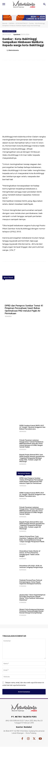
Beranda (4, 23)
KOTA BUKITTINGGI (22, 23)
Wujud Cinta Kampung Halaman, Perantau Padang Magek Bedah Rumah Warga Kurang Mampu (31, 611)
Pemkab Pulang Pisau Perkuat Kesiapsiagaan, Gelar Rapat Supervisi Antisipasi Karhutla (30, 582)
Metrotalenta (14, 50)
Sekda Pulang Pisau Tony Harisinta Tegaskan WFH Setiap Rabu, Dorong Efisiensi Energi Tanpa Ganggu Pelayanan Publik (31, 538)
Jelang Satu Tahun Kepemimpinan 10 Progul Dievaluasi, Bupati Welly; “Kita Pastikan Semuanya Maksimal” (32, 597)
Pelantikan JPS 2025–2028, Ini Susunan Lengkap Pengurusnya (31, 566)
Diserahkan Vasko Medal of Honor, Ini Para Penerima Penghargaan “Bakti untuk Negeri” (29, 553)
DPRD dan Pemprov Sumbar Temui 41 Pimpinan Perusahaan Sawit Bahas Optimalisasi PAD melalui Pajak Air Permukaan (24, 309)
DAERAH (11, 23)
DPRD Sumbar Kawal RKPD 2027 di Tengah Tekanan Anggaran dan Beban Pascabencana (32, 427)
